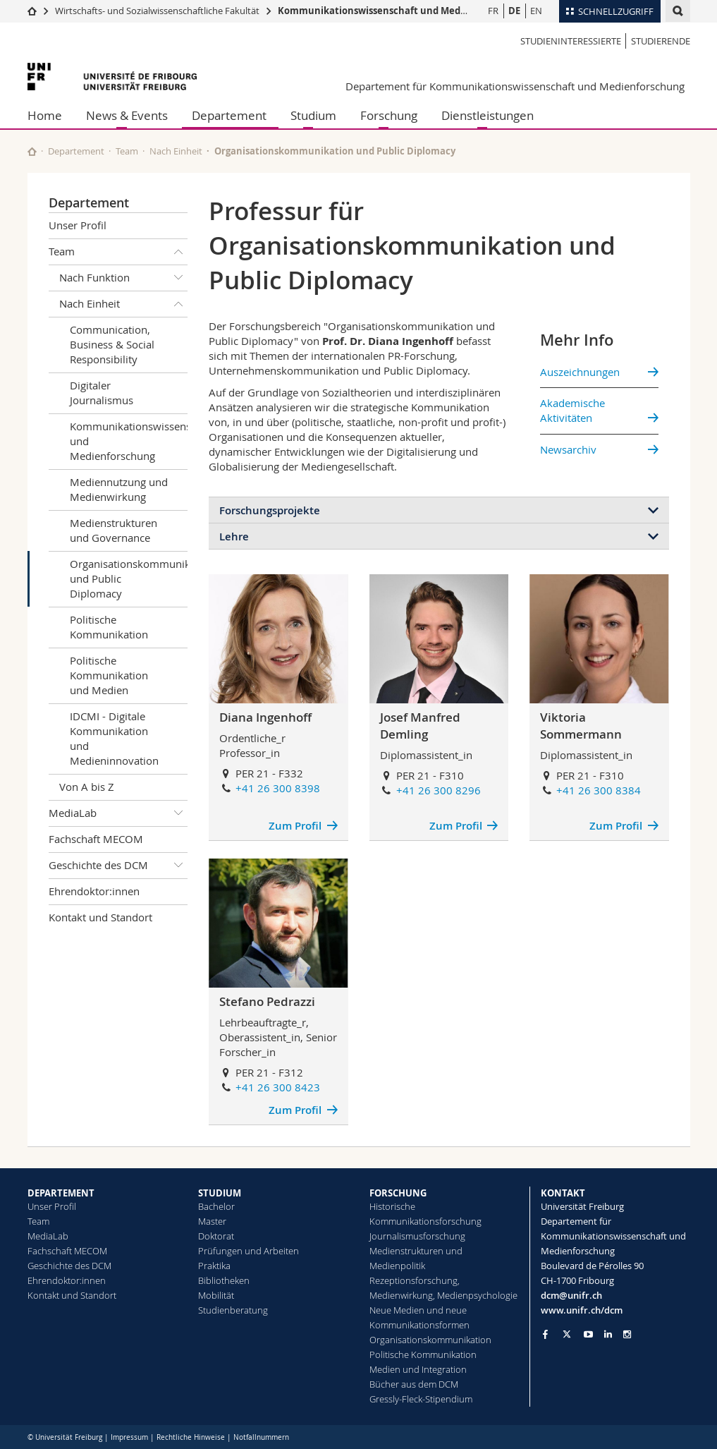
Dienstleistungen (487, 115)
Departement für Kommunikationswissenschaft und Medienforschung (515, 86)
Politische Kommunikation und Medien (109, 675)
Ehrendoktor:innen (94, 891)
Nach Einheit (175, 151)
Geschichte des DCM (118, 865)
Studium (313, 115)
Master (212, 1221)
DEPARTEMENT (60, 1193)
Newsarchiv (568, 449)
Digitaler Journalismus (101, 392)
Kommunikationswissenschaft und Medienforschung (400, 10)
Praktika (214, 1265)
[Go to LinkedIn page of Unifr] (608, 1334)
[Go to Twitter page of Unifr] (566, 1334)
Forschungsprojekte (269, 510)
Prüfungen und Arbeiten (248, 1250)
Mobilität (216, 1295)
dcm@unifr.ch (571, 1295)
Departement (229, 115)
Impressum (129, 1437)
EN (536, 10)
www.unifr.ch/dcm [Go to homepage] (582, 1310)
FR (493, 10)
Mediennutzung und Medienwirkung (119, 489)
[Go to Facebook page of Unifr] (545, 1334)
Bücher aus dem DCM (413, 1384)
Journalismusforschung (417, 1236)
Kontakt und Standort (100, 917)
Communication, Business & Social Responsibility (112, 344)
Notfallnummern (261, 1437)
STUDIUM (219, 1193)
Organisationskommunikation (430, 1339)
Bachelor (216, 1206)
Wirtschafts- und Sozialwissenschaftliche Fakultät (157, 10)
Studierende (660, 41)
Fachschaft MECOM (96, 839)
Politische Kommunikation (109, 626)
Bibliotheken (224, 1280)
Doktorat (216, 1236)
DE (514, 10)
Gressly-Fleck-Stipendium (420, 1399)
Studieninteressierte (570, 41)
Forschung (388, 115)
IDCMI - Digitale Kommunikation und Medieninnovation (114, 738)
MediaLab (118, 813)
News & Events (127, 115)
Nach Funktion (123, 278)
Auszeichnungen (580, 372)
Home (44, 115)
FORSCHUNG (398, 1193)
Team (127, 151)
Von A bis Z (86, 787)
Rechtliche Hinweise (191, 1437)
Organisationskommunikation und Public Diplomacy (129, 578)
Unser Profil (77, 225)
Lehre (234, 536)
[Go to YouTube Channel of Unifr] (588, 1334)
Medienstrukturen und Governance (113, 530)
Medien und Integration (418, 1369)
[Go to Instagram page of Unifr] (627, 1334)
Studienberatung (233, 1310)
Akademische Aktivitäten (572, 410)
